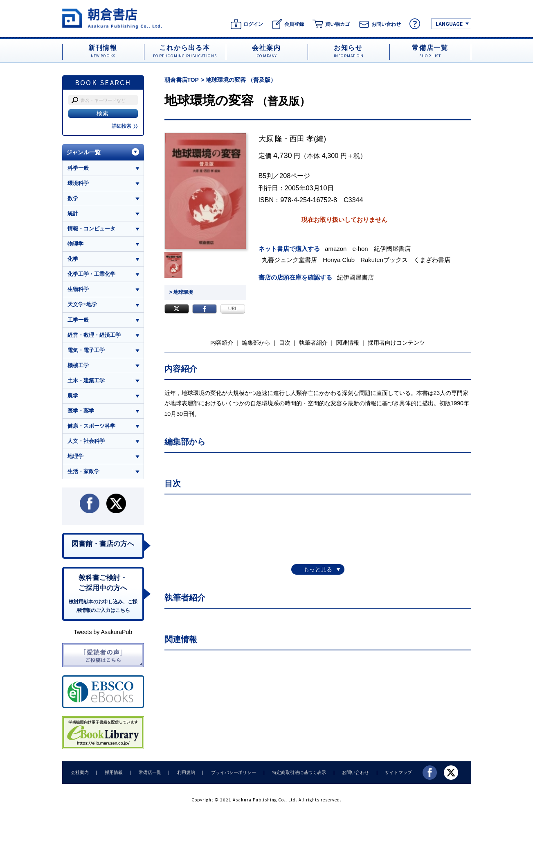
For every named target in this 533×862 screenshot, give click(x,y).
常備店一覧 (147, 774)
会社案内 (79, 774)
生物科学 (78, 290)
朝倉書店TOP (181, 80)
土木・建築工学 (86, 382)
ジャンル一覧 (83, 152)
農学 (72, 397)
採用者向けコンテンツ (396, 342)
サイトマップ (389, 774)
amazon (337, 248)
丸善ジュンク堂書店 (290, 259)
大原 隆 (271, 139)
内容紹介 (221, 342)
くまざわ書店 (433, 259)
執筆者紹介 (313, 342)
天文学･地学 (82, 305)
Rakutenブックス (385, 259)
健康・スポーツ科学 (91, 427)
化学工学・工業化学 (91, 275)
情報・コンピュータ (91, 229)
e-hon (361, 248)
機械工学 (78, 366)
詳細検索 (125, 126)
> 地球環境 (181, 292)
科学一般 (78, 168)
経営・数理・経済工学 (94, 336)
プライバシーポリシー (228, 774)
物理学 (75, 244)
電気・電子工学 (86, 351)
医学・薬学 (80, 412)
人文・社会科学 (86, 443)
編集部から (256, 342)
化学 (72, 260)
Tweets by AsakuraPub (103, 634)
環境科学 (78, 183)
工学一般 (78, 321)
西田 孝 (302, 139)
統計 (72, 214)
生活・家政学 (83, 473)
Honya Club (340, 259)
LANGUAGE (449, 23)
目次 (284, 342)
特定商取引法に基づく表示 (292, 774)
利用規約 (182, 774)
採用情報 (112, 774)
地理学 (75, 458)
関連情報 (347, 342)
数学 (72, 199)
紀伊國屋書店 (393, 248)
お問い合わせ (347, 774)
